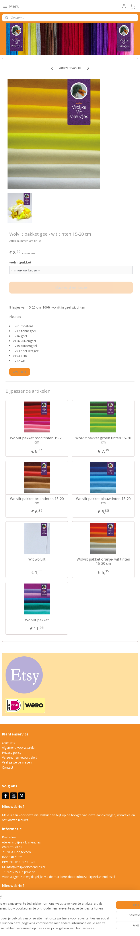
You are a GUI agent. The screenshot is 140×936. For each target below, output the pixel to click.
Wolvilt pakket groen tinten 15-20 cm (103, 440)
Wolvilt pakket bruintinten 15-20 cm (37, 500)
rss (71, 928)
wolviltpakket (20, 262)
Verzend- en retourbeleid (19, 757)
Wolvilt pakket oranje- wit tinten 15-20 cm (103, 561)
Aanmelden (14, 904)
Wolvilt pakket (37, 620)
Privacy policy (11, 752)
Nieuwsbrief (13, 806)
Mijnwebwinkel (127, 928)
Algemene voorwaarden (19, 747)
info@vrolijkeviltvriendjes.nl (25, 867)
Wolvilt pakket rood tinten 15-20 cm (37, 440)
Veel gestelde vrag (15, 762)
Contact (7, 767)
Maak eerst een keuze (71, 287)
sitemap (62, 928)
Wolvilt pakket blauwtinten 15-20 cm (103, 500)
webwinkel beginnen (88, 928)
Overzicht (19, 371)
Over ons (8, 743)
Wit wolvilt (36, 559)
